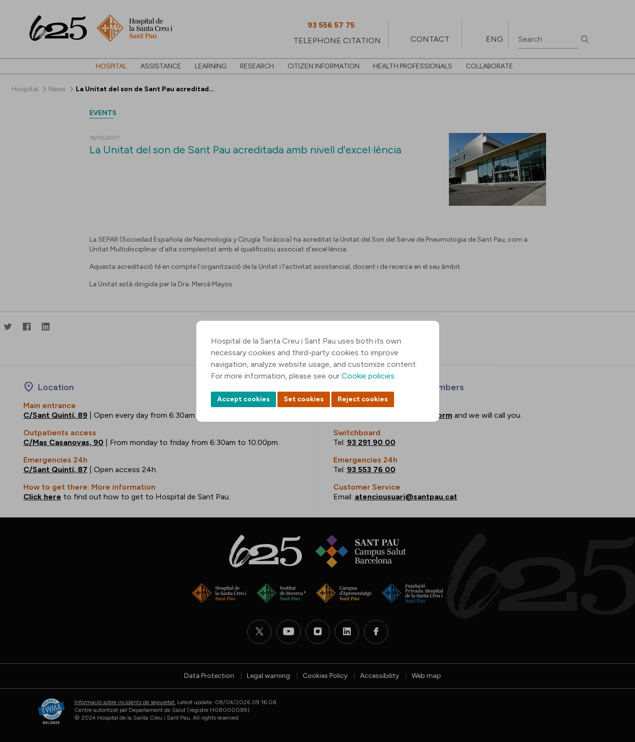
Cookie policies (368, 375)
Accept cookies (243, 399)
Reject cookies (363, 399)
